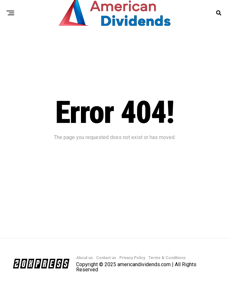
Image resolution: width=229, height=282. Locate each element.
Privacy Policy (132, 258)
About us (84, 258)
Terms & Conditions (167, 258)
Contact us (106, 258)
